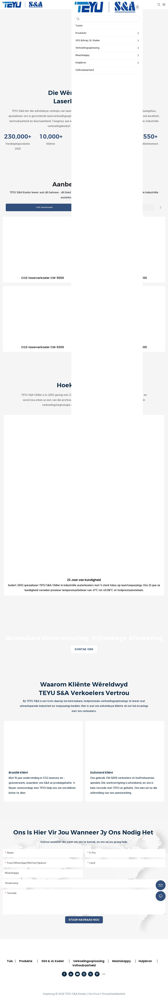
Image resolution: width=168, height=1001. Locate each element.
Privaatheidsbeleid (113, 994)
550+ (150, 136)
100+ (84, 136)
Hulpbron (145, 961)
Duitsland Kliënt (101, 773)
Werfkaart (94, 994)
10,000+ (51, 136)
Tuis (10, 961)
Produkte (25, 961)
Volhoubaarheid (84, 966)
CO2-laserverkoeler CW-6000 (125, 347)
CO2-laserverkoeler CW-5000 (42, 278)
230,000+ (17, 136)
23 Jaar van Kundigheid (84, 580)
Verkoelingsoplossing (88, 961)
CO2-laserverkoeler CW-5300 (42, 347)
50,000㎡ (117, 136)
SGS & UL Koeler (53, 961)
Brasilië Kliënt (18, 773)
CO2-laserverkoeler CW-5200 (125, 278)
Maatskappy (121, 961)
